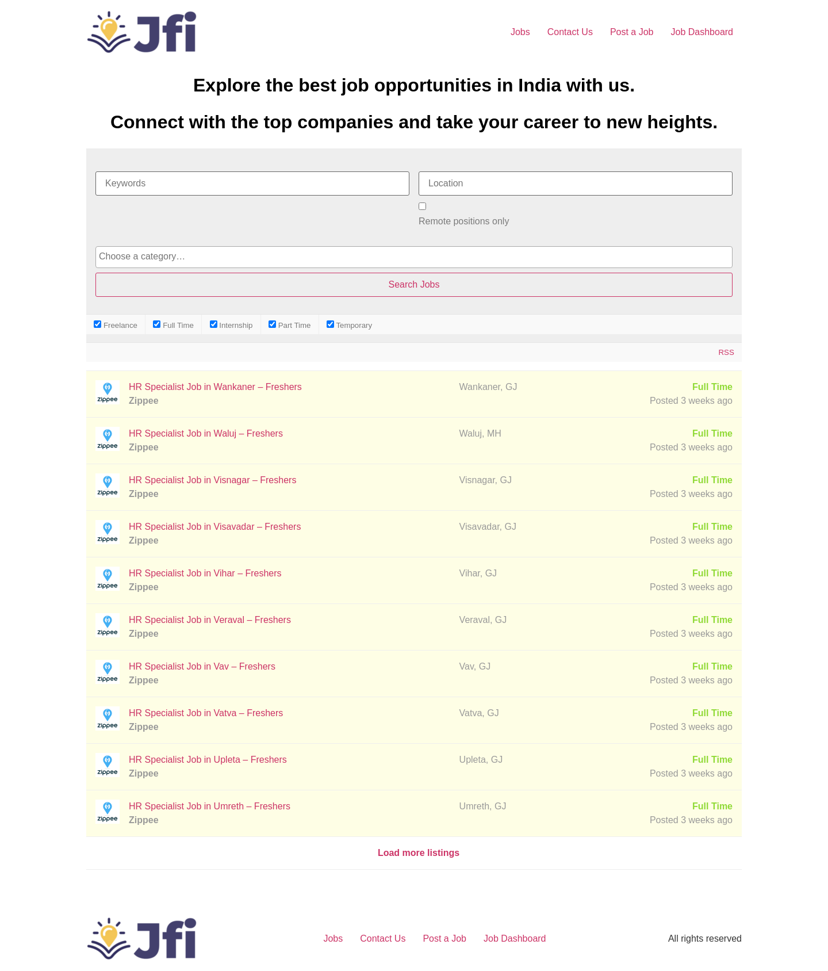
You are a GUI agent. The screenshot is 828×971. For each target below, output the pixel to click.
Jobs (520, 32)
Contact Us (570, 32)
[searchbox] (414, 256)
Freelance (115, 324)
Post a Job (632, 32)
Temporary (349, 324)
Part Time (289, 324)
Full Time (173, 324)
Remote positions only (464, 221)
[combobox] (414, 257)
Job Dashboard (701, 32)
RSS (726, 352)
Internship (231, 324)
